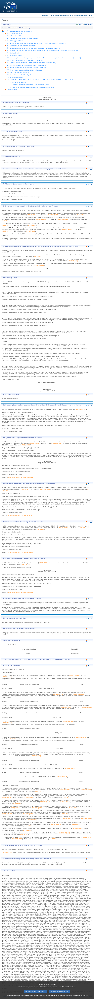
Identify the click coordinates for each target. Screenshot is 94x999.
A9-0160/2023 (26, 445)
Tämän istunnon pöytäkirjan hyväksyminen (23, 75)
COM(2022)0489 (35, 443)
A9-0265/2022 (40, 529)
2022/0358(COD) (63, 219)
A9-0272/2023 (27, 830)
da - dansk (49, 15)
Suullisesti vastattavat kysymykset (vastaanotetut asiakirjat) (30, 84)
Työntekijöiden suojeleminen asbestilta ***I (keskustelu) (27, 60)
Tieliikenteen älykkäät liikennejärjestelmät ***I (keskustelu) (28, 65)
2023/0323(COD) (14, 738)
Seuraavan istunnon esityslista (19, 72)
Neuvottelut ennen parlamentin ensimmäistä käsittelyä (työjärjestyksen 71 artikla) (35, 48)
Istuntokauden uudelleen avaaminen (21, 31)
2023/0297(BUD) (86, 818)
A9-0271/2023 (28, 825)
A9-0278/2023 (32, 225)
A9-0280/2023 (80, 214)
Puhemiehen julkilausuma (18, 36)
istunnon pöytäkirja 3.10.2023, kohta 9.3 (20, 515)
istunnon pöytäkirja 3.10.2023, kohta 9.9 (20, 592)
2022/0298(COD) (56, 443)
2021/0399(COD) (39, 265)
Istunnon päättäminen (16, 77)
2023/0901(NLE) (78, 828)
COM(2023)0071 (7, 797)
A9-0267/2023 (64, 814)
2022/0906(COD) (7, 225)
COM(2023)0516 (68, 721)
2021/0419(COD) (83, 527)
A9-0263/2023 (67, 797)
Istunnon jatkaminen (16, 55)
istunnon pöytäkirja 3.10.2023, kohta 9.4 (20, 552)
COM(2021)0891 (32, 214)
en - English (58, 15)
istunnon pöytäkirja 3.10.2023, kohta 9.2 (20, 477)
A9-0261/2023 (39, 791)
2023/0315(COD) (7, 723)
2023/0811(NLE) (70, 768)
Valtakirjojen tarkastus (16, 41)
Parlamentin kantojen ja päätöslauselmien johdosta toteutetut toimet (33, 87)
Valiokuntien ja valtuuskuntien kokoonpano (23, 46)
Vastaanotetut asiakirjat (19, 82)
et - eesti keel (53, 15)
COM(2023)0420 (74, 675)
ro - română (83, 15)
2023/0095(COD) (37, 808)
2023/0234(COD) (7, 677)
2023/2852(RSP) (81, 409)
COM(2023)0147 (65, 790)
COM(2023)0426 (7, 814)
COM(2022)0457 (45, 802)
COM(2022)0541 (86, 837)
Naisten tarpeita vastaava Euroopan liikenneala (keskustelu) (28, 67)
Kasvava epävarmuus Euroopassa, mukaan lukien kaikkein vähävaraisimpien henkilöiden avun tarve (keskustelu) (45, 58)
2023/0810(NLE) (62, 777)
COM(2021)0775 (24, 489)
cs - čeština (47, 15)
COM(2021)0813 (63, 527)
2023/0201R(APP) (64, 833)
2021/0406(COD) (45, 489)
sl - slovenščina (87, 15)
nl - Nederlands (77, 15)
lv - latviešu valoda (68, 15)
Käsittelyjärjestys (15, 53)
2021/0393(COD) (73, 261)
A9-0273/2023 (24, 834)
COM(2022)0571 (41, 219)
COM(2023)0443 (58, 694)
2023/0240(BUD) (36, 756)
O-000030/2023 (7, 852)
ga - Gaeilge (62, 15)
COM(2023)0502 (66, 707)
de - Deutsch (51, 15)
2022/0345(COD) (17, 839)
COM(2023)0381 (65, 818)
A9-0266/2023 (72, 808)
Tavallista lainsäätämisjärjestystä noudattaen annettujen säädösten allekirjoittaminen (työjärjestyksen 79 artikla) (44, 50)
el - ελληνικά (56, 15)
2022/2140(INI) (43, 563)
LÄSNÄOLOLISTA (13, 89)
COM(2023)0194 (16, 808)
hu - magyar (72, 15)
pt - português (81, 15)
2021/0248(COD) (39, 256)
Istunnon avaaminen (16, 33)
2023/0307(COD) (87, 707)
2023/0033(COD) (28, 797)
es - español (45, 15)
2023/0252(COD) (28, 814)
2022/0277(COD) (65, 802)
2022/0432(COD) (77, 824)
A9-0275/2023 (30, 231)
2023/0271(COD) (78, 694)
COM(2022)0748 (56, 824)
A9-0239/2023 (26, 564)
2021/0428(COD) (53, 214)
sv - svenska (91, 15)
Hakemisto (5, 20)
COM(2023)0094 (67, 229)
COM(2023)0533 (81, 737)
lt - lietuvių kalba (70, 15)
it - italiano (66, 15)
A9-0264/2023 (17, 803)
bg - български (43, 15)
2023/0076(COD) (86, 790)
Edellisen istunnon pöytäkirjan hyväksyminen (24, 38)
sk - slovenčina (85, 15)
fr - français (60, 15)
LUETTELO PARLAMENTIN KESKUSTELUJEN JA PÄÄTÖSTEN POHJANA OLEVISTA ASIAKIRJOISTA (40, 80)
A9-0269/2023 (32, 820)
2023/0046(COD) (7, 231)
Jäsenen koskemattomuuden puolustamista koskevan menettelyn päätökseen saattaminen (38, 43)
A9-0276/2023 (53, 839)
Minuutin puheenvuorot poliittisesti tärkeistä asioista (26, 70)
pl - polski (79, 15)
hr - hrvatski (64, 15)
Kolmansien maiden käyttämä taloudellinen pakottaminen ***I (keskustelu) (33, 63)
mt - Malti (74, 15)
